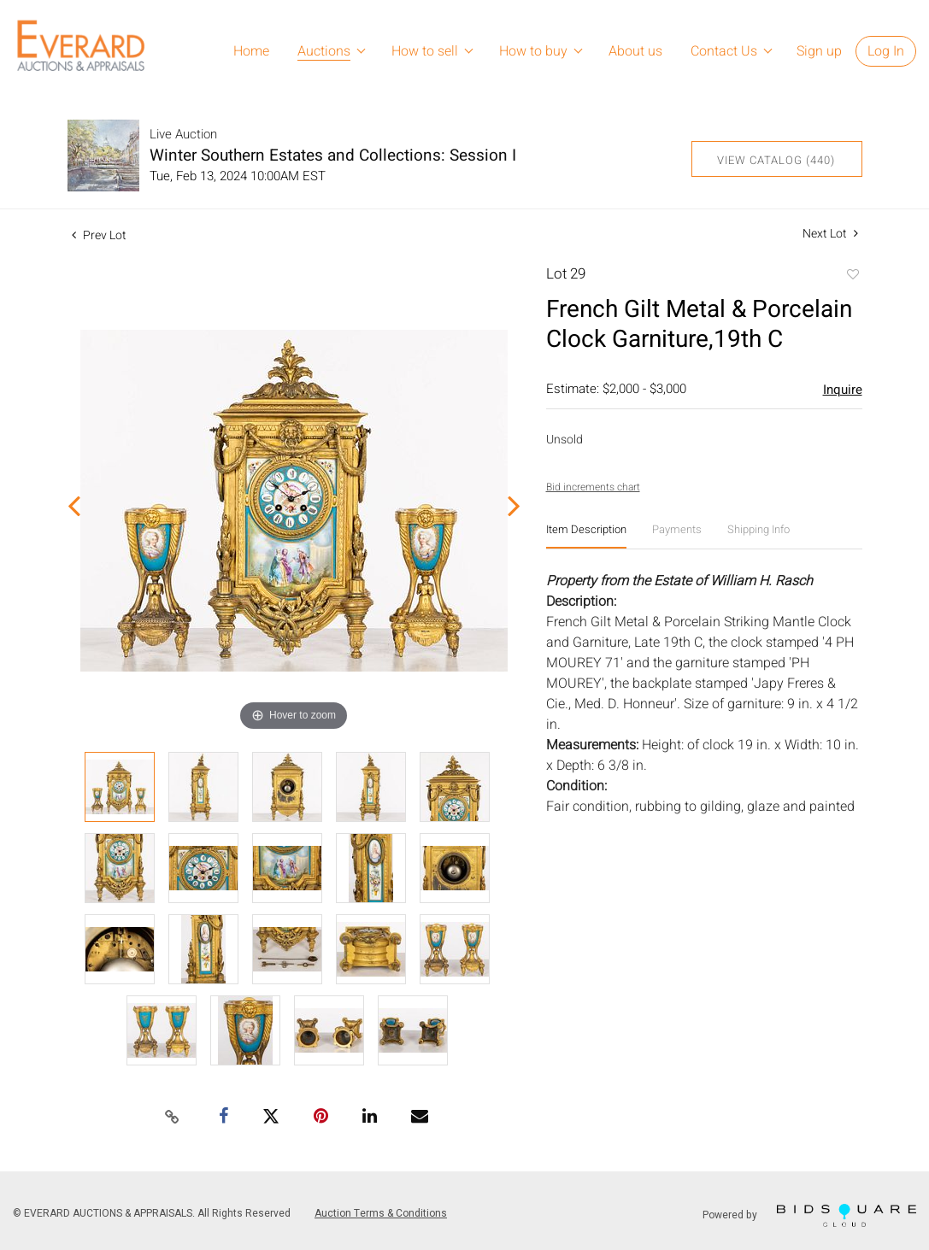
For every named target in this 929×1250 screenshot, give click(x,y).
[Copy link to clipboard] (172, 1117)
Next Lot (830, 233)
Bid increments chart (593, 487)
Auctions (323, 51)
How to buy (533, 51)
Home (251, 51)
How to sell (424, 51)
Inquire (842, 389)
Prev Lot (99, 235)
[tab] (586, 536)
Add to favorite (852, 276)
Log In (885, 51)
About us (635, 51)
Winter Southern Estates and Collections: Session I (333, 155)
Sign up (819, 51)
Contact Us (724, 51)
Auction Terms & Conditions (381, 1213)
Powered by (809, 1215)
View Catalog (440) (776, 160)
